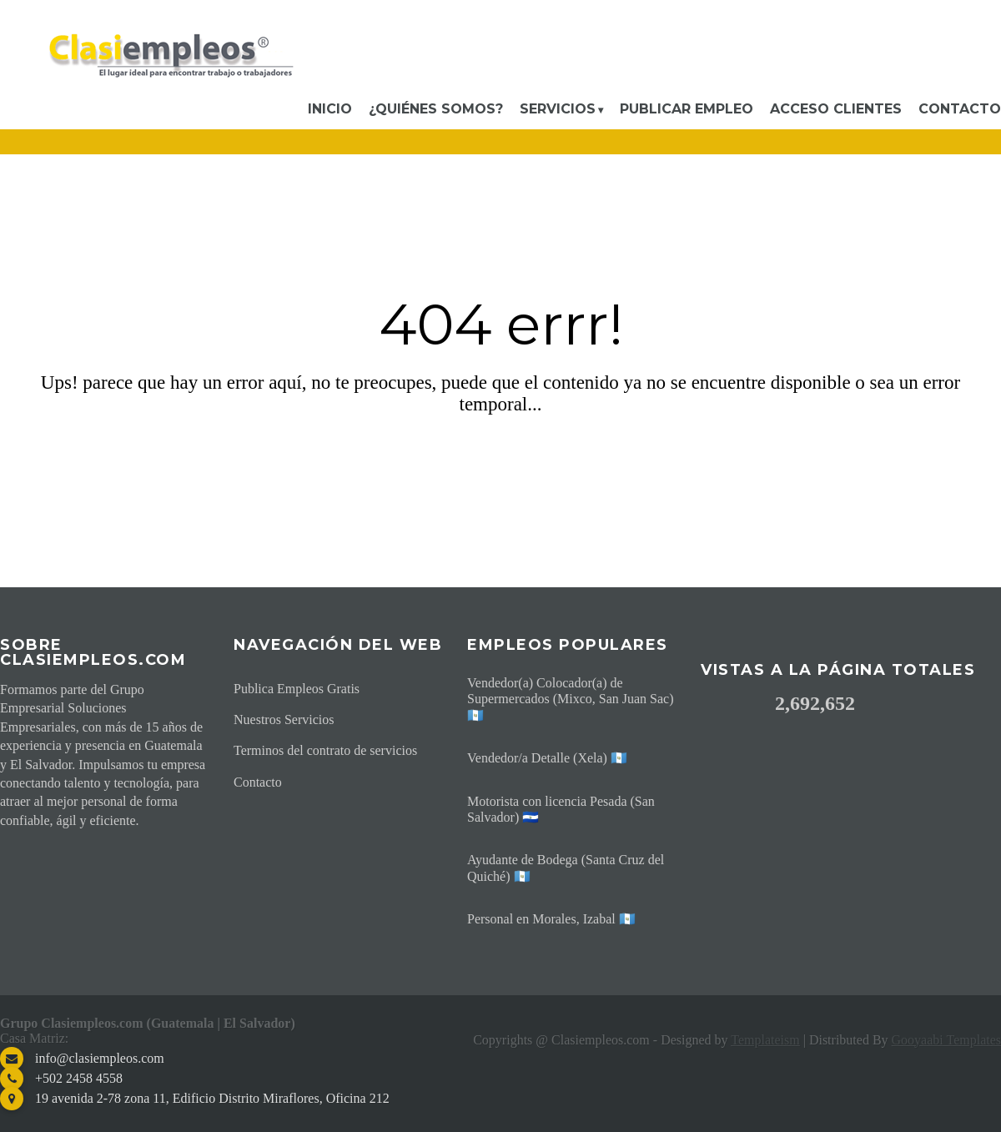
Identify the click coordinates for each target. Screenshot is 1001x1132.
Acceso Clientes (836, 109)
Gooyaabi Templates (946, 1040)
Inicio (330, 109)
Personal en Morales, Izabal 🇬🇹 (551, 919)
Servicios (558, 109)
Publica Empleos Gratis (297, 689)
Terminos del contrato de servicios (325, 750)
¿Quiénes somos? (436, 109)
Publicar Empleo (686, 109)
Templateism (765, 1040)
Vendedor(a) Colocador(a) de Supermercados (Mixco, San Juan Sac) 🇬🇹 (570, 699)
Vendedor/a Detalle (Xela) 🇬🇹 (547, 758)
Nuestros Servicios (284, 719)
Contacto (959, 109)
